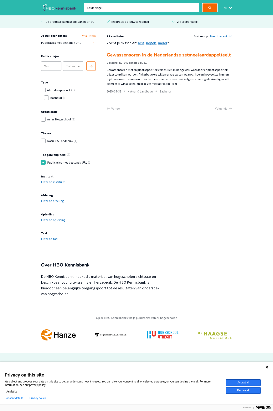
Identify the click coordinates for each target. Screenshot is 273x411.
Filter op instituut (53, 182)
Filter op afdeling (52, 201)
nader (162, 42)
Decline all (243, 390)
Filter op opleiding (53, 220)
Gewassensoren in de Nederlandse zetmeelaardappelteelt (169, 55)
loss (141, 42)
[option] (136, 335)
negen (151, 42)
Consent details (14, 398)
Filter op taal (49, 238)
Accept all (243, 382)
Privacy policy (37, 398)
